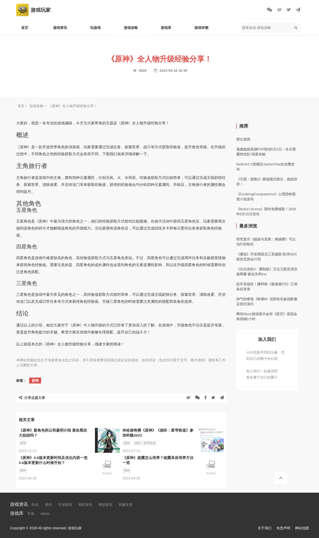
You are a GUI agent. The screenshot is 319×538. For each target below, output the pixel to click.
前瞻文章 (126, 505)
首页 (24, 28)
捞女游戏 (243, 139)
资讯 (48, 505)
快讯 (35, 505)
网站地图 (302, 528)
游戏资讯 (60, 28)
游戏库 (166, 28)
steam (45, 514)
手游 (30, 514)
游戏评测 (201, 28)
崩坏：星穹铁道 (145, 443)
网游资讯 (105, 505)
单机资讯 (85, 505)
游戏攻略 (131, 28)
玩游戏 (95, 28)
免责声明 (283, 528)
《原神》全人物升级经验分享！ (72, 106)
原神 (35, 381)
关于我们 (265, 528)
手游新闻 (65, 505)
